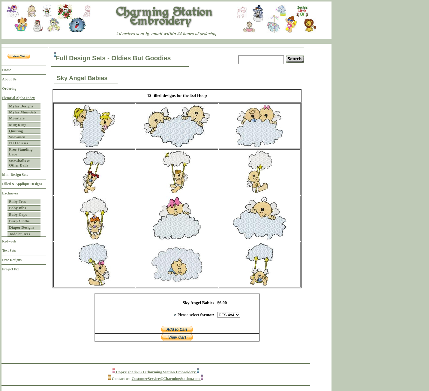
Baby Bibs (17, 208)
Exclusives (10, 193)
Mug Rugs (17, 124)
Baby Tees (17, 201)
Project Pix (10, 269)
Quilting (16, 131)
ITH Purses (18, 143)
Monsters (17, 118)
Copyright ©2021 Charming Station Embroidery (155, 372)
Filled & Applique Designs (22, 184)
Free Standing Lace (20, 151)
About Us (9, 79)
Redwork (9, 241)
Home (6, 70)
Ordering (9, 88)
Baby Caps (18, 214)
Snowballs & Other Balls (19, 163)
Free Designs (12, 260)
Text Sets (9, 250)
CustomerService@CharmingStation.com (166, 379)
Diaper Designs (21, 227)
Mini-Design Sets (15, 175)
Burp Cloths (19, 221)
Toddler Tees (19, 234)
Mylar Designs (21, 106)
